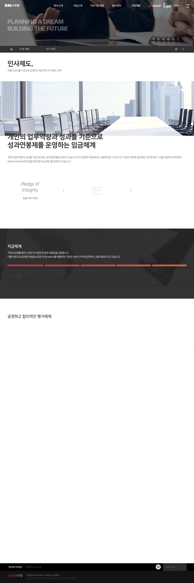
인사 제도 (56, 49)
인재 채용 (30, 49)
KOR (176, 5)
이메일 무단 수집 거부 (33, 567)
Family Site (174, 567)
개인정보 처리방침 (15, 567)
